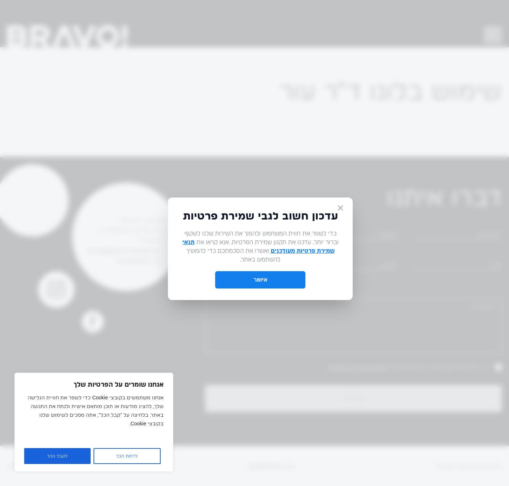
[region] (93, 422)
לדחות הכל (127, 456)
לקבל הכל (57, 456)
